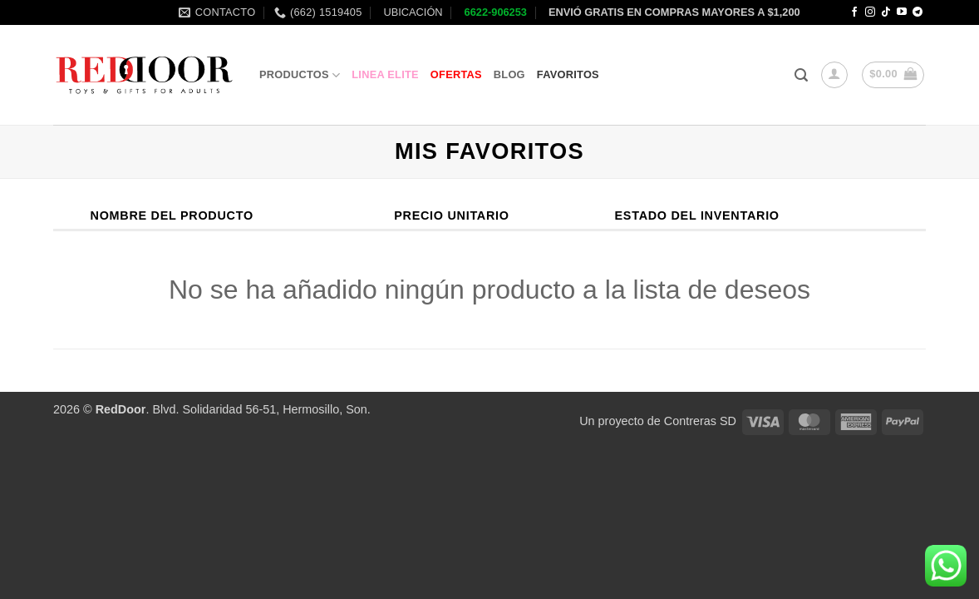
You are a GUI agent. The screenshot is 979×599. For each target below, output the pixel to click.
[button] (801, 75)
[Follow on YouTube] (902, 12)
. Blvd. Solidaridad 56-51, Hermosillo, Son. (233, 409)
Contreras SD (700, 421)
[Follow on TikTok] (886, 12)
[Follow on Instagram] (870, 12)
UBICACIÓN (412, 12)
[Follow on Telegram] (917, 12)
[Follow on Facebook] (854, 12)
